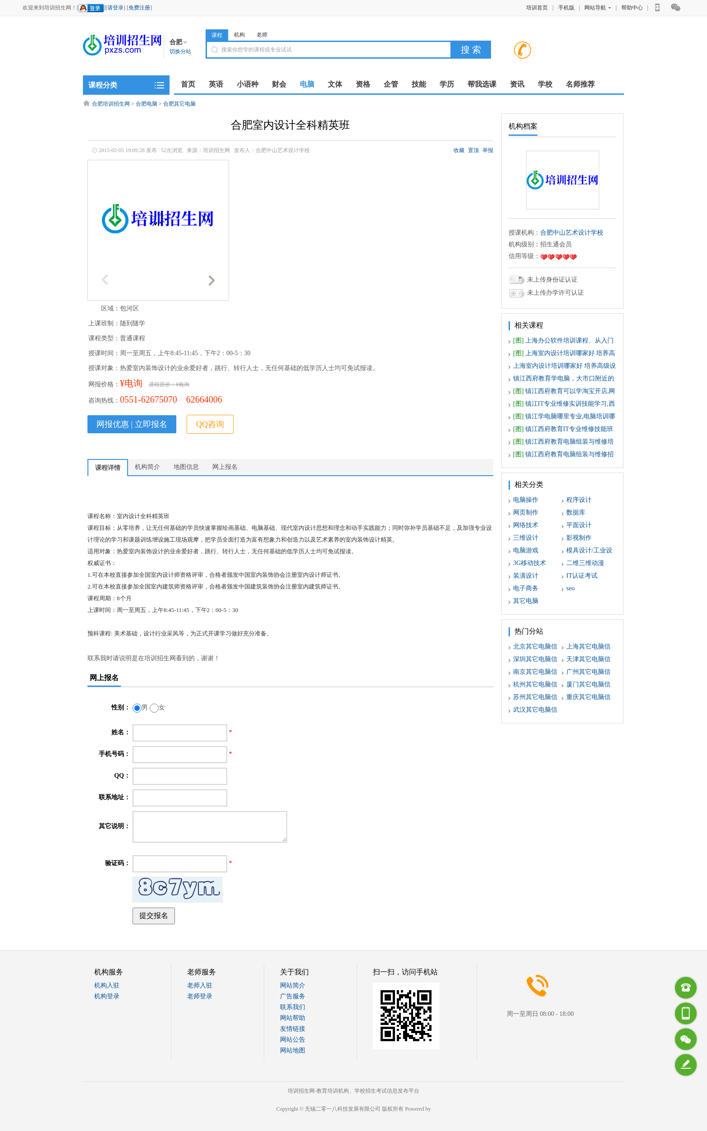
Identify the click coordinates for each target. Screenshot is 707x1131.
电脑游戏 (525, 550)
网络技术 (525, 525)
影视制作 (579, 537)
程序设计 (579, 499)
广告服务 (292, 996)
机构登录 (106, 996)
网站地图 (292, 1050)
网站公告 (292, 1039)
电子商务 (525, 588)
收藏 (459, 150)
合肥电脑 (146, 104)
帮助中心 (632, 8)
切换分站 (180, 51)
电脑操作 (525, 499)
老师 (262, 35)
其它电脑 (525, 601)
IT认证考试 (581, 575)
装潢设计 (525, 575)
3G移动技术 (529, 563)
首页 (188, 84)
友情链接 (292, 1028)
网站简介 (292, 985)
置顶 (473, 150)
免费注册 (139, 8)
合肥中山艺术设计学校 (571, 232)
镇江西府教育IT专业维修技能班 (563, 429)
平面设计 (579, 525)
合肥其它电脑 (179, 104)
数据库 (575, 512)
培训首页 (537, 8)
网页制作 (525, 512)
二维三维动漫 (585, 563)
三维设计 (525, 537)
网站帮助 (292, 1018)
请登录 (115, 8)
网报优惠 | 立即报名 (131, 424)
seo (570, 588)
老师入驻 (199, 985)
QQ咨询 (210, 424)
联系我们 (292, 1007)
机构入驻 (106, 985)
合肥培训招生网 (111, 104)
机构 (239, 35)
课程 (216, 35)
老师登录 (199, 996)
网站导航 (597, 8)
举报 (487, 150)
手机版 (566, 8)
